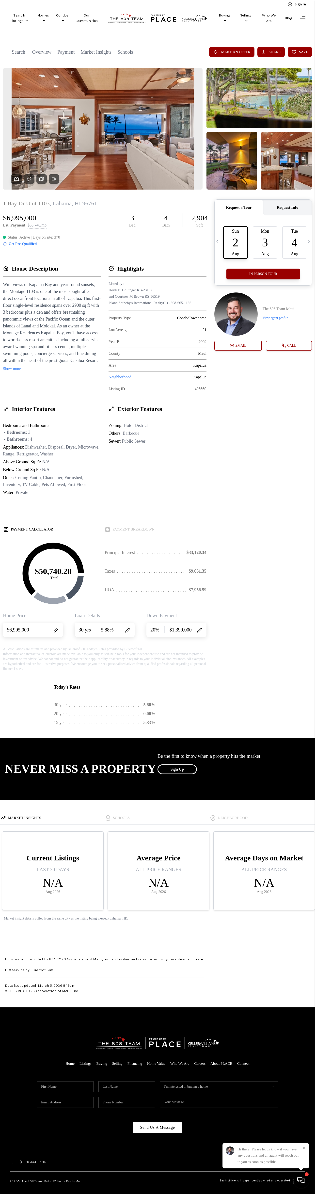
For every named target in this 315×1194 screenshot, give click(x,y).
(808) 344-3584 (33, 1156)
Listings (85, 1058)
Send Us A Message (157, 1122)
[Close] (304, 1148)
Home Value (156, 1058)
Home (70, 1058)
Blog (288, 18)
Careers (200, 1058)
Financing (134, 1058)
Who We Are (269, 18)
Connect (243, 1058)
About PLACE (221, 1058)
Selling (245, 18)
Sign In (297, 4)
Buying (223, 18)
